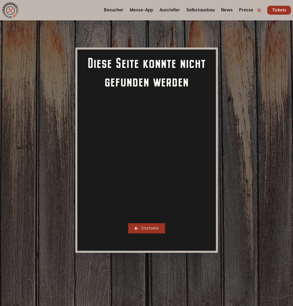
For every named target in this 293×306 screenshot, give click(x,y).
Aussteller (170, 10)
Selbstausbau (200, 10)
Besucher (114, 10)
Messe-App (141, 10)
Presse (246, 10)
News (227, 10)
